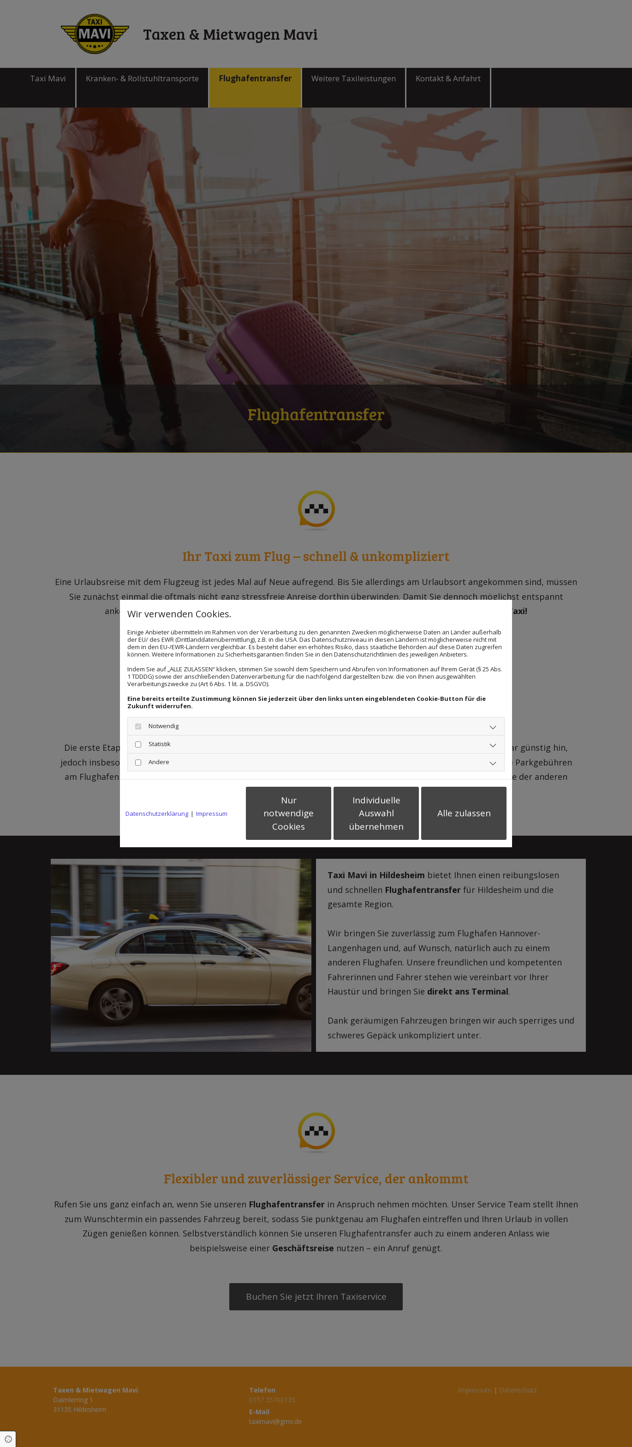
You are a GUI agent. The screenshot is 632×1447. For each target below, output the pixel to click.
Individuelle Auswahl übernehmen (376, 813)
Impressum (211, 813)
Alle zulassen (464, 813)
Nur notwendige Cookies (288, 813)
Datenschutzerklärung (156, 813)
